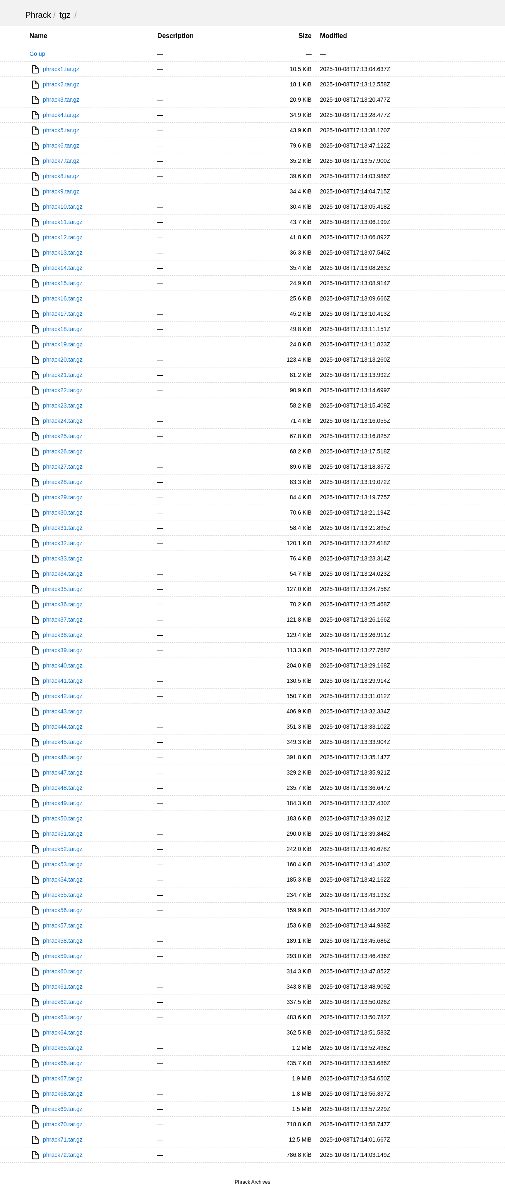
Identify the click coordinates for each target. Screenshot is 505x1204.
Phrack (38, 14)
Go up (37, 53)
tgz (65, 14)
